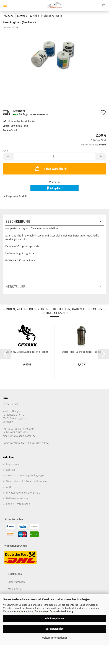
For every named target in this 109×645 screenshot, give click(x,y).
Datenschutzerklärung (61, 611)
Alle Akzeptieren (54, 618)
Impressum (12, 464)
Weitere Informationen (55, 637)
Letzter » (22, 16)
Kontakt (10, 469)
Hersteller (15, 287)
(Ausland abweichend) (38, 114)
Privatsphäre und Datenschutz (23, 492)
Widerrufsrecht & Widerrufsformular (26, 481)
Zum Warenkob (16, 582)
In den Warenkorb (51, 168)
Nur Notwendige (54, 628)
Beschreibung (17, 221)
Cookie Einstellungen (18, 504)
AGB (8, 487)
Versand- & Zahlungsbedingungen (25, 475)
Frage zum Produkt (16, 196)
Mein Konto (14, 589)
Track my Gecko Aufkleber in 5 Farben (27, 351)
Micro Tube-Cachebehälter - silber (81, 351)
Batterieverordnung (17, 498)
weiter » (9, 16)
